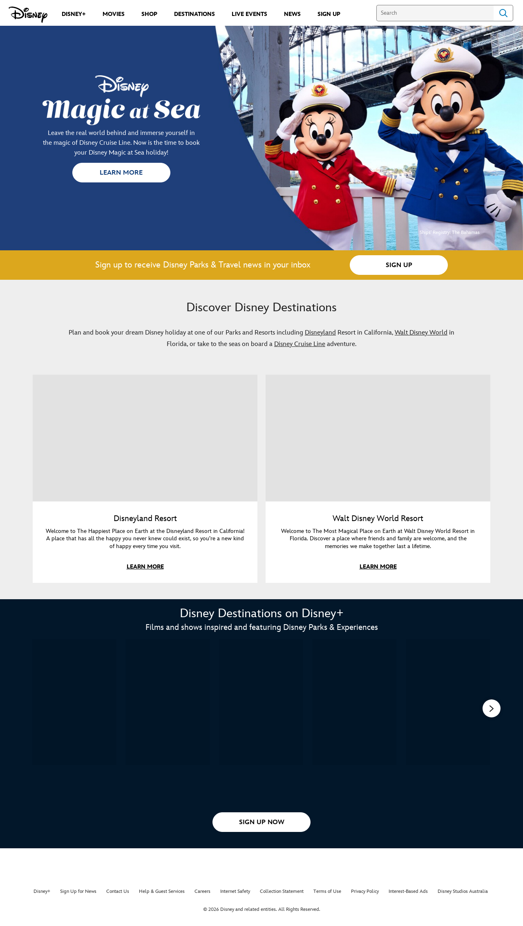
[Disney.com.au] (28, 15)
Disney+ (42, 891)
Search (503, 13)
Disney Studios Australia (463, 891)
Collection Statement (282, 891)
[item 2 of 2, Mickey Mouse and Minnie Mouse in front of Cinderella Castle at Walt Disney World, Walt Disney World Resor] (378, 438)
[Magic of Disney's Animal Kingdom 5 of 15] (448, 702)
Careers (202, 891)
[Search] (435, 13)
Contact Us (117, 891)
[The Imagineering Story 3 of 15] (261, 702)
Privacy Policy (365, 891)
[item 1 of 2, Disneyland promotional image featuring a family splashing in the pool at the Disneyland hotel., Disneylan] (145, 438)
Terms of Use (327, 891)
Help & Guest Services (162, 891)
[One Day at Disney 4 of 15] (354, 702)
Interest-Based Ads (408, 891)
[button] (121, 172)
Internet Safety (235, 891)
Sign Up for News (78, 891)
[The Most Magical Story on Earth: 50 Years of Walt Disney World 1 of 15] (74, 702)
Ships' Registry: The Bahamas (450, 232)
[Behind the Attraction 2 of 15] (168, 702)
